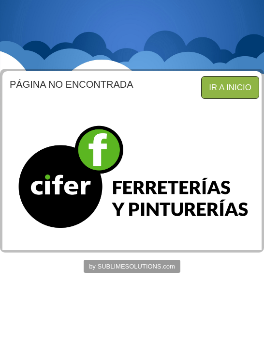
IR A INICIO (230, 87)
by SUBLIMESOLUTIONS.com (132, 266)
